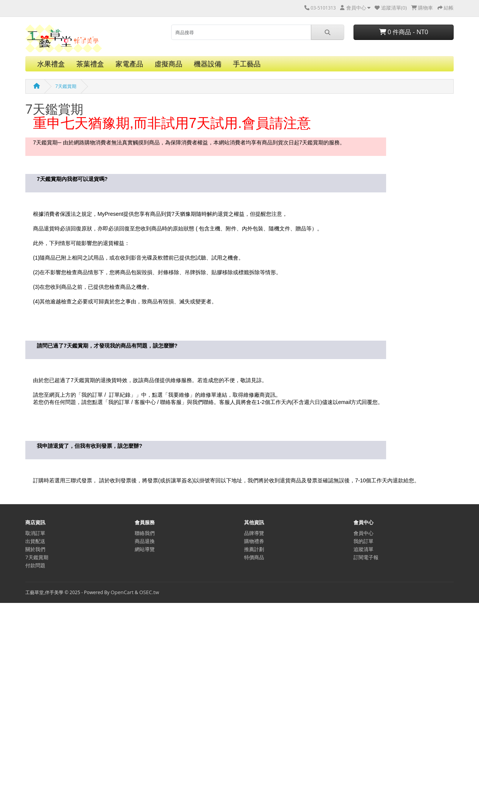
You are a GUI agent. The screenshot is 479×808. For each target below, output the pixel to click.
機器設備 (207, 63)
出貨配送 (35, 541)
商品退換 (145, 541)
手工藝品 (247, 63)
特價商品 (254, 557)
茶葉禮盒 (90, 63)
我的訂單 (363, 541)
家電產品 (129, 63)
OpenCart (122, 592)
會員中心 (363, 533)
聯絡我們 (145, 533)
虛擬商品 (168, 63)
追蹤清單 (363, 549)
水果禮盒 (51, 63)
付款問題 (35, 565)
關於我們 (35, 549)
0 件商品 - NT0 (403, 32)
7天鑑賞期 (65, 86)
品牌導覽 (254, 533)
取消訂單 (35, 533)
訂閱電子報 (365, 557)
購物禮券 (254, 541)
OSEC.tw (149, 592)
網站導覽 (145, 549)
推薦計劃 (254, 549)
